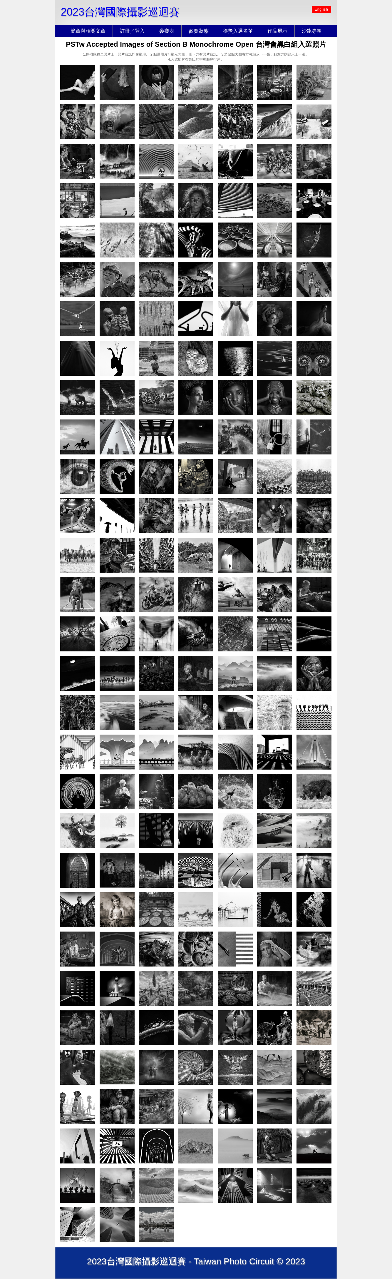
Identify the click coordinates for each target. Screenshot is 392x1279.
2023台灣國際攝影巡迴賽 (120, 12)
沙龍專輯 (312, 31)
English (321, 9)
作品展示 (277, 31)
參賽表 (166, 31)
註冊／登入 (132, 31)
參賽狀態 (199, 31)
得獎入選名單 (238, 31)
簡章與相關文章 (88, 31)
